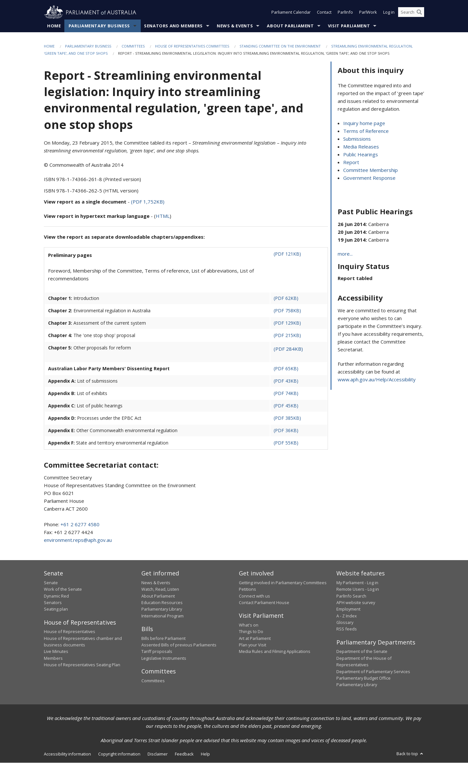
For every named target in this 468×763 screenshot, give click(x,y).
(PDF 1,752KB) (147, 202)
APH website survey (355, 602)
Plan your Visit (252, 645)
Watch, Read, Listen (160, 589)
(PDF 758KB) (287, 311)
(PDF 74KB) (286, 393)
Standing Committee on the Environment (280, 46)
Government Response (369, 178)
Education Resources (162, 602)
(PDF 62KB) (286, 298)
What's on (248, 625)
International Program (162, 616)
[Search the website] (411, 12)
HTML (163, 216)
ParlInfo (345, 12)
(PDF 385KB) (287, 418)
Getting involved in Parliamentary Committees (283, 583)
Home (54, 26)
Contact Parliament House (264, 602)
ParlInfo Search (351, 596)
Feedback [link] (184, 754)
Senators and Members (173, 26)
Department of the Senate (361, 652)
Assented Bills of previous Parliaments (178, 645)
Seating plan (56, 609)
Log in (389, 12)
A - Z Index (346, 616)
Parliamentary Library (161, 609)
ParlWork (368, 12)
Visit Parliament (349, 26)
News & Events (235, 26)
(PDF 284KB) (288, 349)
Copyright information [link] (119, 754)
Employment (348, 609)
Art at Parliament (255, 638)
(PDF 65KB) (286, 369)
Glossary (344, 623)
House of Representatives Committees (192, 46)
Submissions (357, 139)
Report (351, 162)
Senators (53, 602)
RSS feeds (346, 629)
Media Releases (361, 147)
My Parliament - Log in (357, 583)
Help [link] (205, 754)
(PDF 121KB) (287, 254)
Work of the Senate (63, 589)
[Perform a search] (419, 12)
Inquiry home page (364, 123)
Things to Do (251, 632)
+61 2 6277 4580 (79, 524)
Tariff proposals (156, 652)
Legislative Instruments (163, 658)
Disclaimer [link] (158, 754)
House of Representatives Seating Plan (82, 665)
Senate (51, 583)
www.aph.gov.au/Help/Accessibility (377, 379)
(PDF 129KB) (287, 323)
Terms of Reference (366, 131)
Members (53, 658)
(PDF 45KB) (286, 406)
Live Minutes (56, 652)
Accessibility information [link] (67, 754)
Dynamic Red (56, 596)
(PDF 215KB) (287, 335)
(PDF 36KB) (286, 431)
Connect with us (254, 596)
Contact (324, 12)
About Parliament (290, 26)
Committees (133, 46)
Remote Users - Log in (357, 589)
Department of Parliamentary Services (373, 671)
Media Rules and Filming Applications (274, 652)
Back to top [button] (410, 753)
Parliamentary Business (99, 26)
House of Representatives (69, 632)
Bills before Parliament (163, 638)
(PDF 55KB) (286, 443)
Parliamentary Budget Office (363, 678)
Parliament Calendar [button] (291, 12)
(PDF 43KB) (286, 381)
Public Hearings (360, 154)
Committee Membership (370, 170)
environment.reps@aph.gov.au (78, 540)
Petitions (247, 589)
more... (345, 254)
